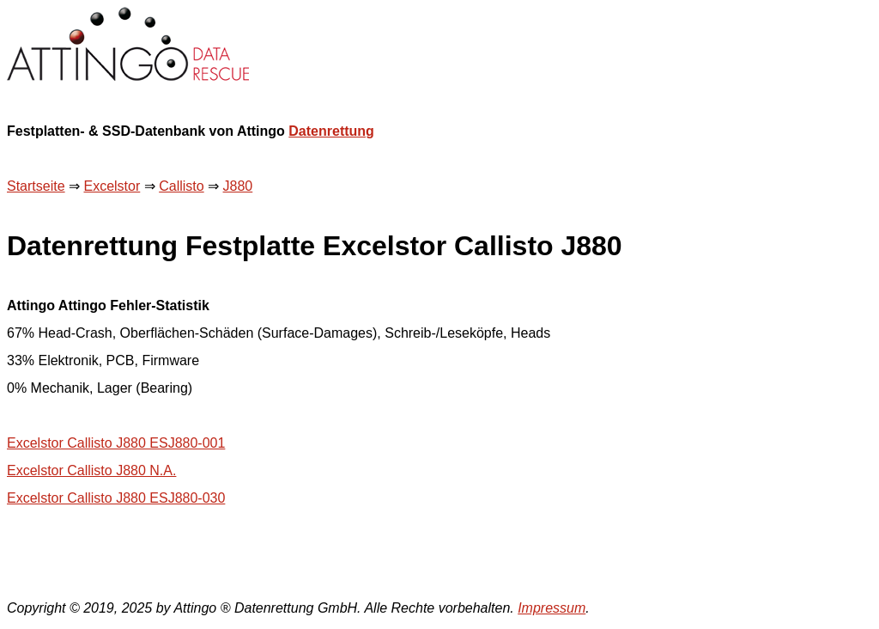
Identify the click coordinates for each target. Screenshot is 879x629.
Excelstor (111, 186)
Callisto (181, 186)
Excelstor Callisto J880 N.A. (91, 470)
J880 (238, 186)
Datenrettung (331, 131)
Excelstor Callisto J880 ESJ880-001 (116, 443)
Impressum (551, 608)
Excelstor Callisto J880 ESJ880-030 (116, 498)
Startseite (36, 186)
